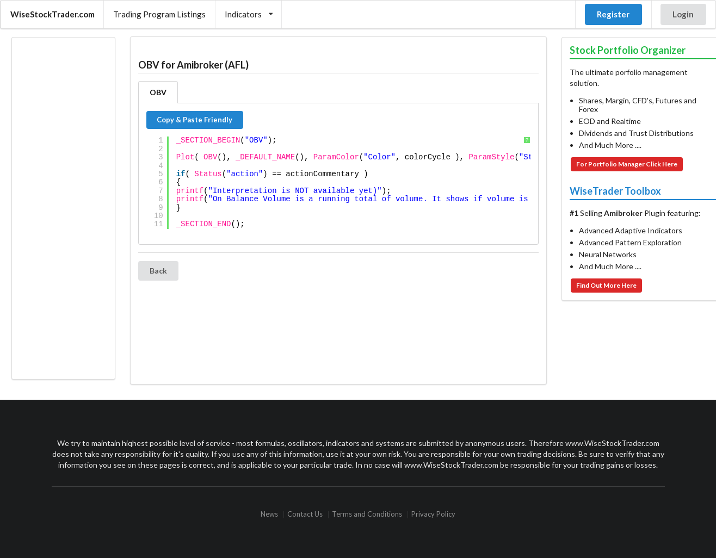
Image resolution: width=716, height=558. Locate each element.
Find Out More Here (606, 285)
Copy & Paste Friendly (194, 119)
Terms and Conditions (367, 514)
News (269, 514)
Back (158, 270)
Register (613, 14)
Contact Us (305, 514)
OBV (158, 92)
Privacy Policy (433, 514)
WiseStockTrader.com (52, 14)
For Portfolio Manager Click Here (626, 164)
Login (683, 14)
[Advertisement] (63, 208)
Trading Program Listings (159, 14)
